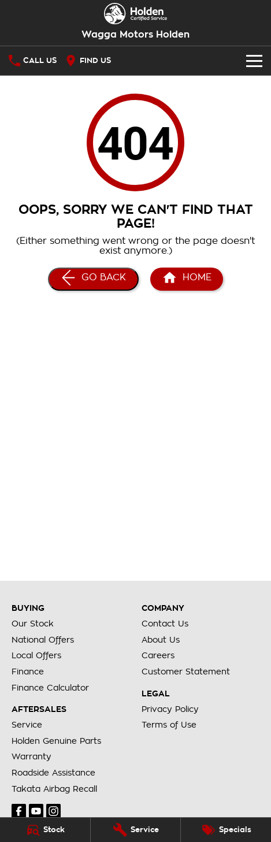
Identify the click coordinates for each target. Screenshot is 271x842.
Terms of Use (169, 725)
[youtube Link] (36, 811)
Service (27, 725)
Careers (158, 655)
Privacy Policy (170, 709)
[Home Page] (186, 279)
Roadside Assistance (53, 773)
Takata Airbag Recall (54, 789)
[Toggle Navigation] (254, 60)
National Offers (43, 640)
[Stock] (45, 830)
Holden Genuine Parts (56, 741)
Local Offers (36, 655)
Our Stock (33, 624)
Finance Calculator (50, 688)
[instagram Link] (53, 811)
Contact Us (165, 624)
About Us (161, 640)
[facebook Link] (19, 811)
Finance (28, 671)
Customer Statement (186, 671)
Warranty (31, 756)
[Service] (136, 830)
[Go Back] (93, 279)
